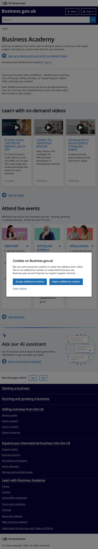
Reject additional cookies (66, 281)
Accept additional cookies (30, 281)
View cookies (20, 288)
